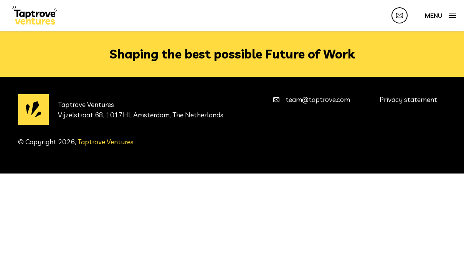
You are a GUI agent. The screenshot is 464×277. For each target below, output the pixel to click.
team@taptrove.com (318, 99)
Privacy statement (408, 99)
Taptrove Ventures (106, 141)
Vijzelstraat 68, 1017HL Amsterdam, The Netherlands (140, 114)
